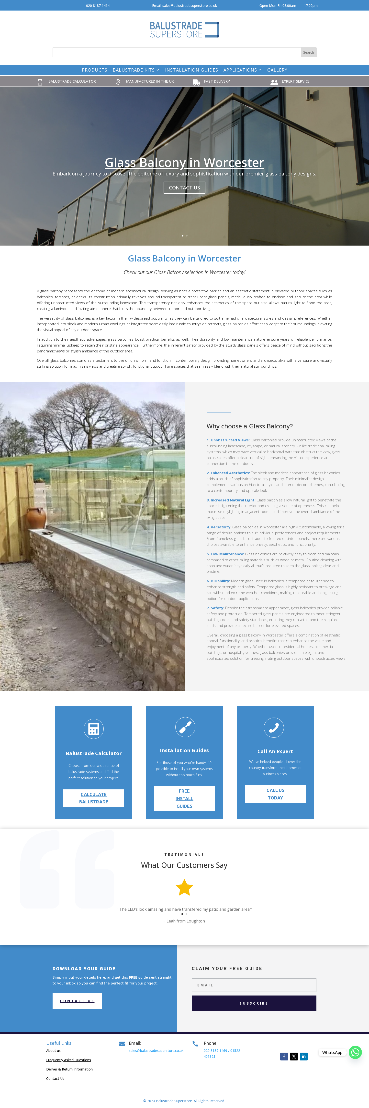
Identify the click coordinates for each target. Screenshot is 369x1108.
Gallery (277, 70)
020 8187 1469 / (217, 1050)
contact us (184, 187)
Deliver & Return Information (69, 1069)
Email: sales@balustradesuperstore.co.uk (184, 5)
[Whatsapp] (355, 1052)
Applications (240, 70)
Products (94, 70)
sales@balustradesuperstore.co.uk (156, 1050)
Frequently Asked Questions (68, 1060)
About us (53, 1050)
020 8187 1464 (98, 5)
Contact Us (55, 1078)
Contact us (77, 1000)
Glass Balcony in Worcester (184, 162)
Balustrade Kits (134, 70)
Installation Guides (191, 70)
